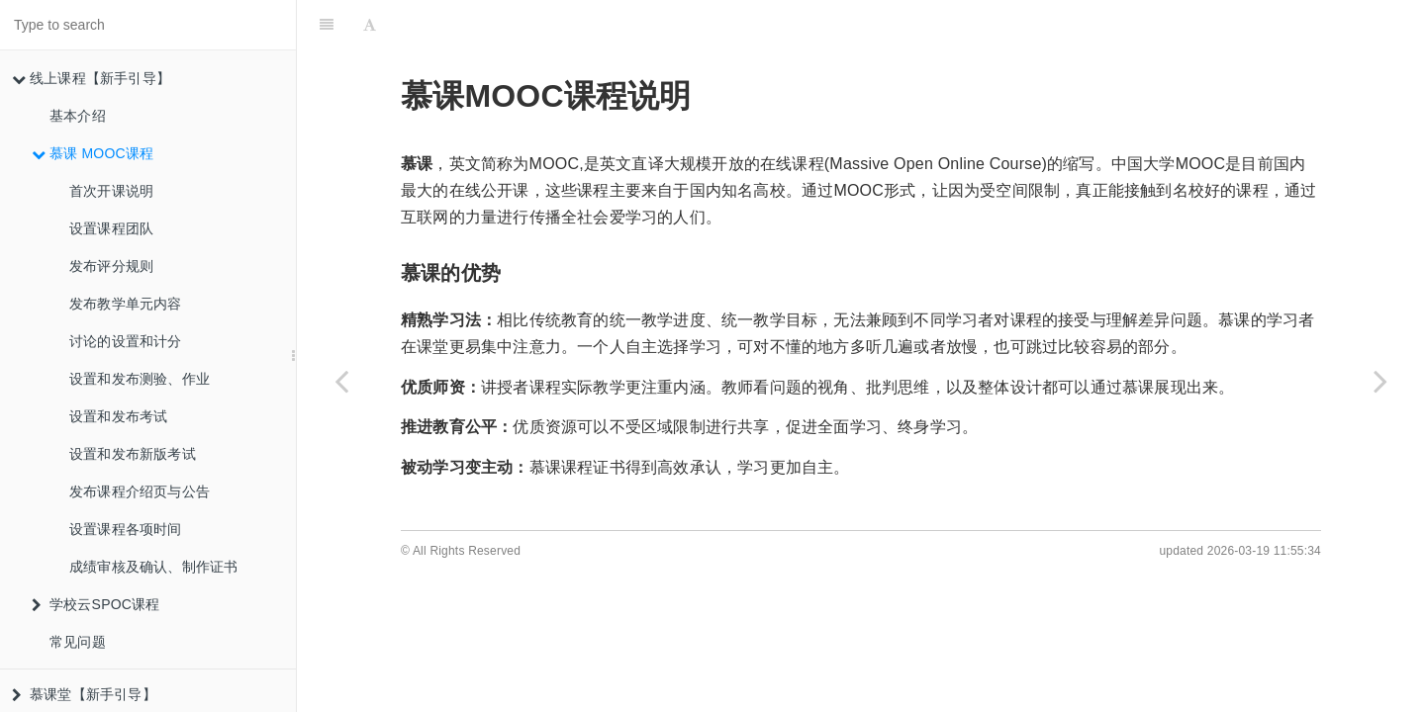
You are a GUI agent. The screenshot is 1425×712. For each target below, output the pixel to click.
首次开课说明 (111, 191)
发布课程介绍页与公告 (139, 491)
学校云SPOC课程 (95, 604)
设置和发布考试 (118, 416)
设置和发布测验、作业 (139, 379)
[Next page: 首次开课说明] (1380, 380)
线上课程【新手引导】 (91, 78)
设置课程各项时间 (125, 529)
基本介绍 (77, 116)
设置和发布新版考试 (132, 454)
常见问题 (77, 642)
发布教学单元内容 (125, 304)
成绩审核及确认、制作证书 (153, 567)
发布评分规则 (111, 266)
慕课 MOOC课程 (92, 153)
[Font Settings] (369, 24)
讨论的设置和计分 (125, 341)
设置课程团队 (111, 228)
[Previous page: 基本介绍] (341, 380)
